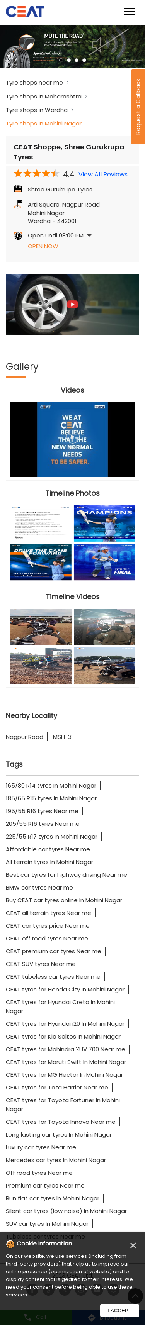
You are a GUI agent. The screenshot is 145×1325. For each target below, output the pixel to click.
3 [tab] (76, 60)
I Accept (119, 1310)
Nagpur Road (24, 737)
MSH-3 (62, 737)
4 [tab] (84, 60)
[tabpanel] (72, 46)
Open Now (43, 246)
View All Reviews (103, 174)
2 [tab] (69, 60)
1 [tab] (61, 60)
